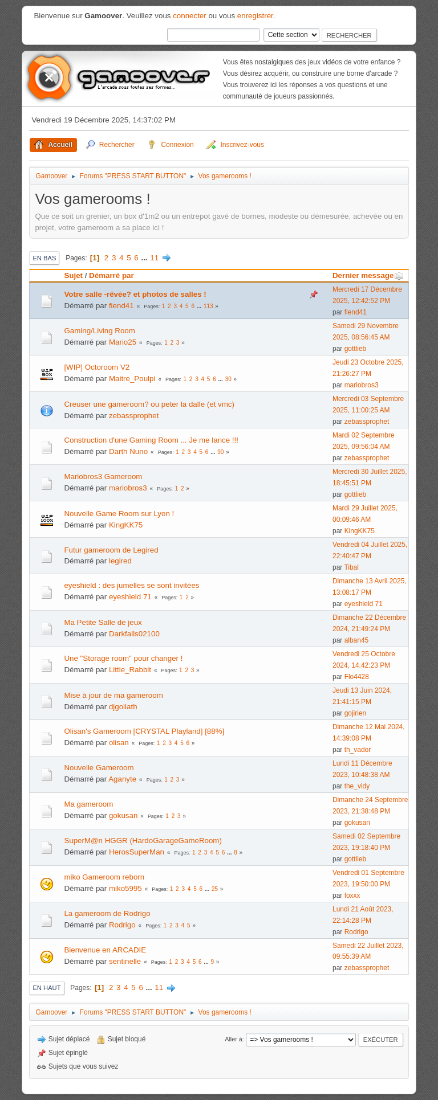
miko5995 (125, 888)
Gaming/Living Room (99, 330)
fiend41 (121, 305)
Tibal (351, 567)
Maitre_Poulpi (132, 378)
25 (215, 889)
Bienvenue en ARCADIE (105, 950)
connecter (189, 15)
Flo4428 (356, 677)
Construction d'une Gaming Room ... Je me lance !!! (151, 440)
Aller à (233, 1039)
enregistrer (255, 15)
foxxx (352, 895)
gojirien (355, 713)
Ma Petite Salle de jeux (102, 622)
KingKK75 (126, 525)
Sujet (73, 275)
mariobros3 (361, 385)
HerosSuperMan (136, 852)
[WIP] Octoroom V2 (96, 367)
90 (220, 452)
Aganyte (122, 779)
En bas (44, 258)
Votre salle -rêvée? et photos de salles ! (135, 294)
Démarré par (111, 275)
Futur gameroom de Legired (111, 550)
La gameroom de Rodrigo (107, 913)
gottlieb (355, 349)
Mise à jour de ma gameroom (113, 695)
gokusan (123, 815)
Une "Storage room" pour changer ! (123, 658)
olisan (119, 742)
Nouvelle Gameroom (98, 767)
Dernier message (368, 275)
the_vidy (357, 786)
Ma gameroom (88, 804)
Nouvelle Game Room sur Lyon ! (119, 513)
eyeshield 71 (130, 596)
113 (208, 306)
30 (228, 379)
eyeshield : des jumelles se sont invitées (131, 585)
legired (120, 561)
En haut (46, 987)
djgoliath (123, 706)
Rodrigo (122, 925)
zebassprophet (134, 415)
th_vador (357, 750)
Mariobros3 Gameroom (103, 476)
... (145, 257)
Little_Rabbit (130, 669)
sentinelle (125, 961)
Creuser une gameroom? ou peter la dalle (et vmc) (149, 404)
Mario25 (122, 342)
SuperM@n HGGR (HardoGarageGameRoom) (142, 840)
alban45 (356, 640)
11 (154, 257)
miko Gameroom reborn (104, 877)
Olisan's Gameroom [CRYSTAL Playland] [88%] (144, 731)
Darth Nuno (128, 451)
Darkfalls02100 (134, 633)
